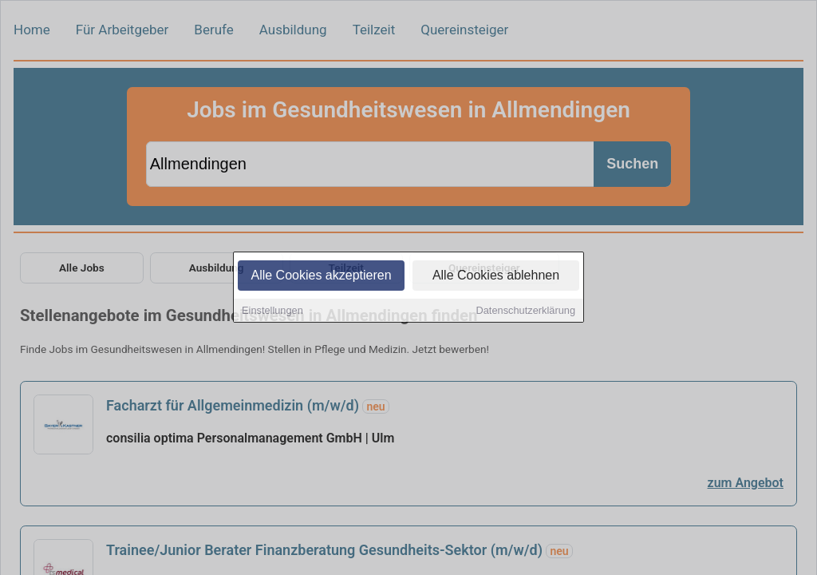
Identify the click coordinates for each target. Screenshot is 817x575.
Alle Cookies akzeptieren (321, 277)
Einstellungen (272, 312)
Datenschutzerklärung (525, 312)
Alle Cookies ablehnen (495, 277)
